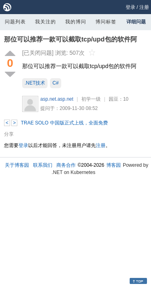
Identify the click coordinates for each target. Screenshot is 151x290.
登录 (130, 7)
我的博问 (75, 22)
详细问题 (136, 22)
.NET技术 (35, 83)
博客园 (113, 165)
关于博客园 (17, 165)
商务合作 (66, 165)
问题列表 (15, 22)
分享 (9, 134)
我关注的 (45, 22)
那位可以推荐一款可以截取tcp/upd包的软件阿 (70, 39)
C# (55, 83)
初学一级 (91, 99)
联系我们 (42, 165)
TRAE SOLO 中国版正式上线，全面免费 (64, 123)
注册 (144, 7)
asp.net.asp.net (56, 99)
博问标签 (105, 22)
